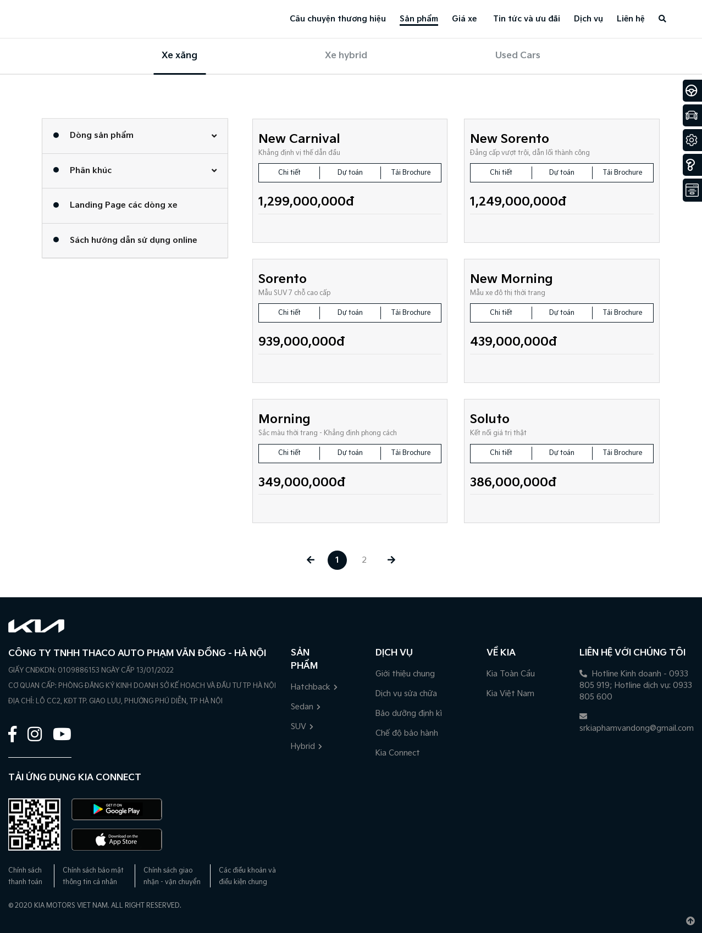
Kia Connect (397, 753)
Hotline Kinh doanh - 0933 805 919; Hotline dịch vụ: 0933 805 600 (635, 685)
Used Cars (517, 56)
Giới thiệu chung (405, 674)
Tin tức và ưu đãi (526, 19)
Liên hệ (631, 19)
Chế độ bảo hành (406, 733)
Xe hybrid (346, 56)
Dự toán (350, 173)
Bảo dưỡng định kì (408, 713)
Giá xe (464, 19)
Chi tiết (289, 173)
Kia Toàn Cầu (511, 674)
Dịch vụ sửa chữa (406, 693)
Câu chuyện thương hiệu (338, 19)
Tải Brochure (410, 173)
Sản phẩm (419, 19)
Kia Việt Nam (510, 693)
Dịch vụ (588, 19)
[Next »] (391, 560)
